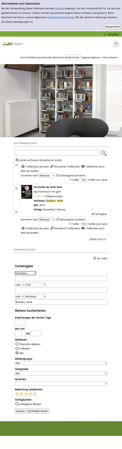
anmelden (113, 34)
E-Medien (24, 348)
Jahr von (19, 328)
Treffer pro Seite (97, 179)
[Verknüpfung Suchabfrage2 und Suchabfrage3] (19, 296)
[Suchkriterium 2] (35, 285)
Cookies (59, 8)
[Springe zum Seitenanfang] (116, 443)
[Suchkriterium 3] (35, 296)
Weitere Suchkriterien (30, 311)
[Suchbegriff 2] (61, 290)
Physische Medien (29, 344)
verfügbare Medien (30, 404)
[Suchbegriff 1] (61, 278)
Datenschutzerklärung (61, 17)
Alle (21, 353)
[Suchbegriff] (57, 152)
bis (28, 333)
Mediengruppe (23, 358)
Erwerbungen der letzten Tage (33, 317)
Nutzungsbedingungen (24, 431)
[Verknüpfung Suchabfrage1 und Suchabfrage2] (19, 285)
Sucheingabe (24, 266)
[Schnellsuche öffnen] (116, 43)
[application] (73, 57)
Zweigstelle (21, 369)
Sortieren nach (29, 175)
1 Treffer (74, 179)
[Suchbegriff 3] (61, 302)
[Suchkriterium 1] (25, 273)
